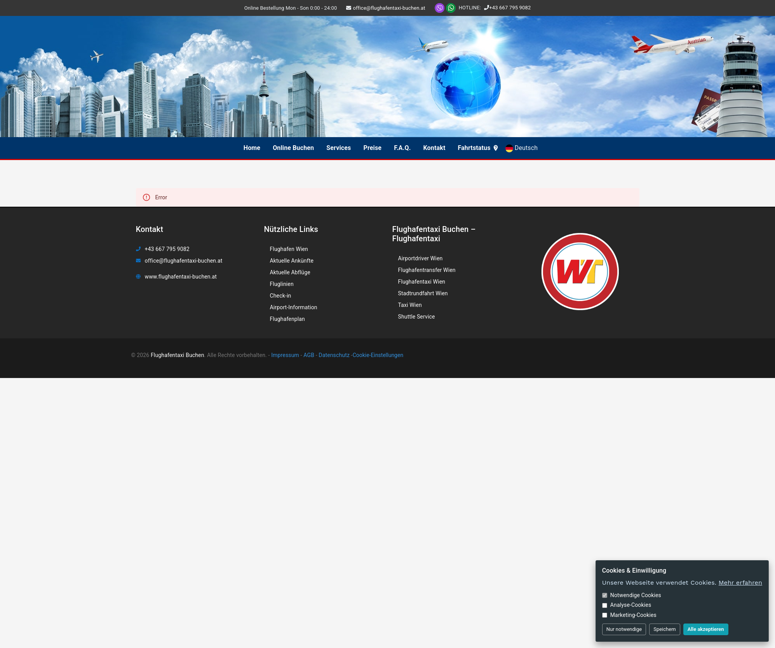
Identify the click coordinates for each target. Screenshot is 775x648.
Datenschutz (333, 355)
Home (252, 148)
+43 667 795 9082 (510, 7)
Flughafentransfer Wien (427, 270)
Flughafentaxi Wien (422, 282)
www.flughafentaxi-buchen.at (181, 276)
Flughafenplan (287, 319)
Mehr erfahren (740, 582)
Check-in (280, 296)
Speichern (664, 629)
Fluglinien (282, 284)
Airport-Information (293, 307)
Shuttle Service (416, 317)
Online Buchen (293, 148)
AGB (308, 355)
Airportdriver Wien (420, 258)
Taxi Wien (410, 305)
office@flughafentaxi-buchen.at (389, 8)
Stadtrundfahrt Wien (423, 293)
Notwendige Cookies (631, 595)
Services (338, 148)
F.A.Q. (402, 148)
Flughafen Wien (289, 249)
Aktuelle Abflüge (290, 272)
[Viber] (439, 7)
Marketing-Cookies (629, 615)
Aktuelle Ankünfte (292, 261)
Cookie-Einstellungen (378, 355)
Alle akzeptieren (706, 629)
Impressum (284, 355)
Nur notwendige (624, 629)
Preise (372, 148)
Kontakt (434, 148)
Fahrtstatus (478, 148)
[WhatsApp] (451, 7)
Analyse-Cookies (626, 605)
